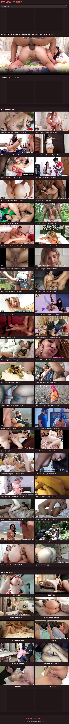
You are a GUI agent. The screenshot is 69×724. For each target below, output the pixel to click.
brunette (16, 77)
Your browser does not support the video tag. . (34, 56)
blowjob (4, 77)
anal (10, 77)
